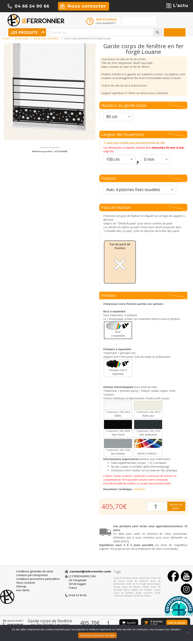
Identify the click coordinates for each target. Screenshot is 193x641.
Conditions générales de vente (34, 571)
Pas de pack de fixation (120, 246)
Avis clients (23, 590)
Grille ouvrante (144, 592)
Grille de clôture (142, 595)
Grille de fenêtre (122, 577)
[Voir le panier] (165, 623)
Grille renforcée (140, 577)
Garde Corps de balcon (127, 586)
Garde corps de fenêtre (46, 38)
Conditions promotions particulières (38, 579)
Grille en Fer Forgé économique (143, 583)
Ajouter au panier (175, 506)
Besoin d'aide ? (15, 620)
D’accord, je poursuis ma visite (97, 635)
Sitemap (21, 586)
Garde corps (21, 38)
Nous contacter (25, 582)
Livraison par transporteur (32, 575)
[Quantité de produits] (157, 506)
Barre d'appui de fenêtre (138, 589)
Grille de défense (137, 580)
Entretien (139, 489)
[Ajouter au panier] (128, 622)
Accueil (5, 38)
